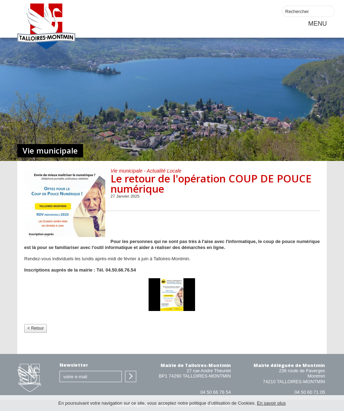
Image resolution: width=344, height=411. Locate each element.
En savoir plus (271, 403)
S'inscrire (130, 376)
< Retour (35, 328)
